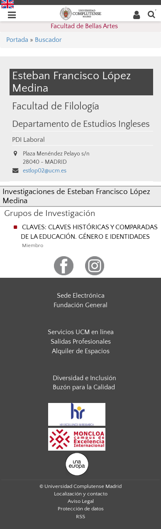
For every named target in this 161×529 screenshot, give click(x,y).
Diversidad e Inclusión (84, 378)
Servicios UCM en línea (81, 332)
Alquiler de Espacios (81, 351)
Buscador (48, 40)
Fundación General (80, 305)
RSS (80, 516)
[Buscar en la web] (151, 13)
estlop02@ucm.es (44, 170)
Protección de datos (81, 509)
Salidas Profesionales (81, 341)
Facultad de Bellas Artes (84, 26)
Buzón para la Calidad (84, 387)
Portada (17, 40)
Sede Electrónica (81, 295)
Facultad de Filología (55, 106)
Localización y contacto (80, 494)
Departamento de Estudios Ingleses (81, 124)
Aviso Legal (81, 501)
